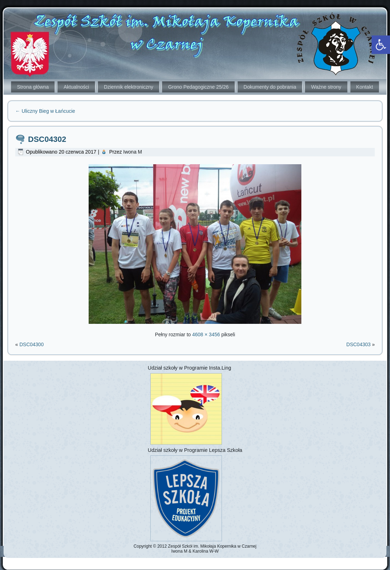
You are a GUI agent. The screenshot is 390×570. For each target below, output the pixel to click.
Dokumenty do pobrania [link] (270, 87)
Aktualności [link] (76, 87)
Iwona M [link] (132, 152)
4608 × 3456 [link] (206, 334)
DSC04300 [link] (32, 344)
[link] (381, 44)
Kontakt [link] (364, 87)
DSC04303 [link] (358, 344)
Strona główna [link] (33, 87)
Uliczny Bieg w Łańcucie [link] (45, 111)
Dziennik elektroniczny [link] (128, 87)
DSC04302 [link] (47, 139)
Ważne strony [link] (326, 87)
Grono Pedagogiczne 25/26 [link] (198, 87)
